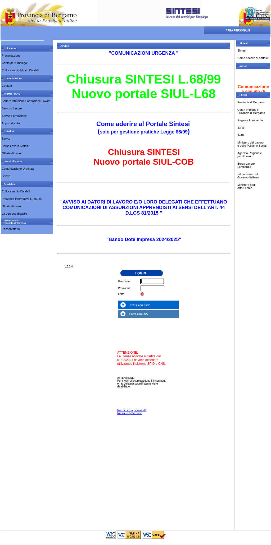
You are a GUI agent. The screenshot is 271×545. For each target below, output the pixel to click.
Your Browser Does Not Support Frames (144, 394)
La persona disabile (14, 213)
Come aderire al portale (252, 57)
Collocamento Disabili (16, 191)
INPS (240, 127)
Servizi (6, 138)
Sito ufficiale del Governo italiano (248, 176)
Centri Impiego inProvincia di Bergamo (251, 111)
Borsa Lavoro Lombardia (246, 165)
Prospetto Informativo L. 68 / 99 (22, 198)
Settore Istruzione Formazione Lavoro (26, 101)
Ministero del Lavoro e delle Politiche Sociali (252, 144)
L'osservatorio (11, 228)
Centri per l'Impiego (14, 62)
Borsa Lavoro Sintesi (15, 145)
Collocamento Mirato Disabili (20, 70)
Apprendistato (11, 123)
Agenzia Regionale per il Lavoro (249, 154)
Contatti (7, 85)
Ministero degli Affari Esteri (246, 186)
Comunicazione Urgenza (18, 168)
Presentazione (11, 55)
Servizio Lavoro (12, 108)
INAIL (241, 135)
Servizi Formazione (14, 115)
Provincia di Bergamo (251, 102)
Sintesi (241, 50)
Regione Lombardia (250, 120)
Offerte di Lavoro (13, 153)
